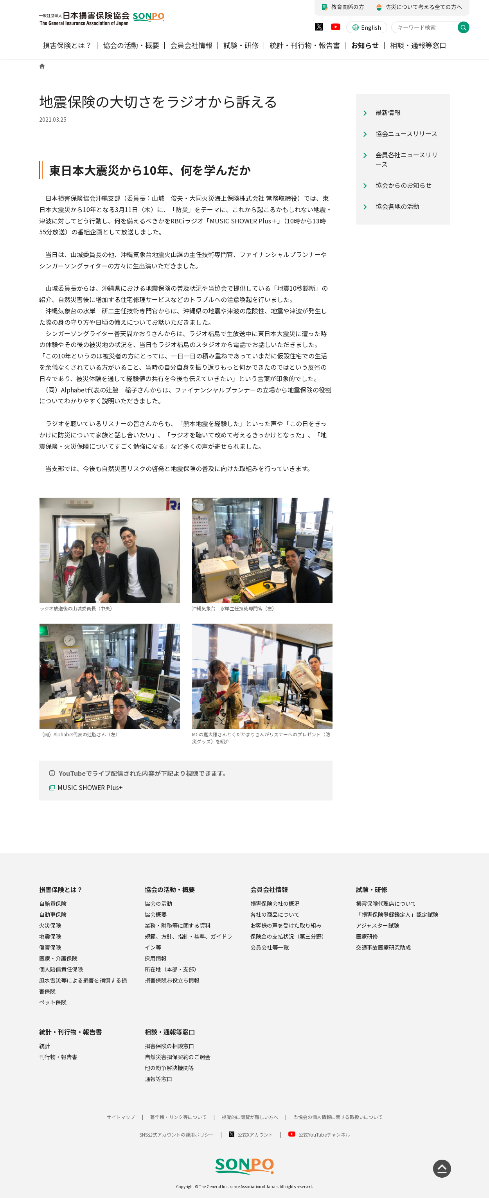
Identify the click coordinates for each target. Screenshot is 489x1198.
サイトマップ (121, 1116)
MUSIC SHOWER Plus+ (90, 787)
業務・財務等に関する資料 (177, 925)
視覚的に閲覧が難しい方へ (250, 1116)
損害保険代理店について (386, 903)
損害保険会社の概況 (275, 903)
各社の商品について (275, 914)
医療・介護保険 (58, 958)
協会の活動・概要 (170, 889)
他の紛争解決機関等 (169, 1068)
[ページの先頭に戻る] (442, 1168)
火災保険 (50, 925)
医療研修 (367, 936)
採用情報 (156, 958)
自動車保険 (53, 914)
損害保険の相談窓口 (169, 1046)
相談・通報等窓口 (170, 1031)
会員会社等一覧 (269, 947)
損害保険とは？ (61, 889)
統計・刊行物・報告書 (70, 1031)
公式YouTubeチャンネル (324, 1134)
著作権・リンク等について (178, 1116)
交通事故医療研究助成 (383, 947)
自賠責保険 (53, 903)
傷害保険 (50, 947)
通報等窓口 (158, 1079)
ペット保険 (53, 1002)
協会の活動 (158, 903)
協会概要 (156, 914)
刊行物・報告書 (58, 1057)
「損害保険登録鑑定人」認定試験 (397, 914)
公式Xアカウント (255, 1134)
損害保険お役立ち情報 (172, 980)
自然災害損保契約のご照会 (177, 1057)
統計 (44, 1046)
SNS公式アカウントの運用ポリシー (176, 1134)
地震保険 (50, 936)
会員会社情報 (269, 889)
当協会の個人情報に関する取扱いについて (338, 1116)
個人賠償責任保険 (61, 969)
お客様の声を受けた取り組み (286, 925)
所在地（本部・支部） (172, 969)
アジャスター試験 (377, 925)
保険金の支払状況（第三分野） (288, 936)
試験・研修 (371, 889)
